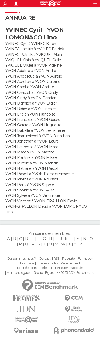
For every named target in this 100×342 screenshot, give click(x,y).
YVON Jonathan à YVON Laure (32, 141)
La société (27, 263)
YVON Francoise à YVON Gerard (32, 119)
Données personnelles (32, 268)
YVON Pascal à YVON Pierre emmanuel (39, 173)
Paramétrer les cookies (67, 268)
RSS (56, 258)
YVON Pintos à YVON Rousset (31, 179)
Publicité (68, 258)
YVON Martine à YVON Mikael (31, 157)
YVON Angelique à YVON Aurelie (33, 76)
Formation (85, 258)
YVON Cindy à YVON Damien (31, 97)
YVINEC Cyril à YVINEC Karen (30, 43)
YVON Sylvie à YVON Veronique (32, 195)
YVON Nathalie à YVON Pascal (31, 168)
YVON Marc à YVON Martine (30, 152)
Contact (44, 258)
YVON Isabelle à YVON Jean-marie (35, 130)
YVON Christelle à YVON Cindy (31, 92)
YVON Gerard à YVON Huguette (33, 124)
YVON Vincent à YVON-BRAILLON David (41, 201)
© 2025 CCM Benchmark (75, 273)
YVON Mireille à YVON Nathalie (32, 163)
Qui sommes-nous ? (21, 258)
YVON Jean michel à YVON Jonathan (37, 135)
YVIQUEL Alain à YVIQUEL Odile (33, 59)
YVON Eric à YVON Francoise (30, 114)
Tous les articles (47, 263)
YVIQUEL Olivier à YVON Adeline (33, 65)
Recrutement (70, 263)
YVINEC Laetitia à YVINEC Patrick (34, 49)
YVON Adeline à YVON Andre (30, 70)
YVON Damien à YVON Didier (31, 103)
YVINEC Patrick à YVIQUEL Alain (33, 54)
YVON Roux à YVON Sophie (29, 184)
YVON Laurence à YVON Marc (31, 146)
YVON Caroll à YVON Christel (30, 86)
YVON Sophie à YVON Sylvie (29, 190)
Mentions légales (18, 273)
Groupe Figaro (43, 273)
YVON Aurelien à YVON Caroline (33, 81)
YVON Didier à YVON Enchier (30, 108)
